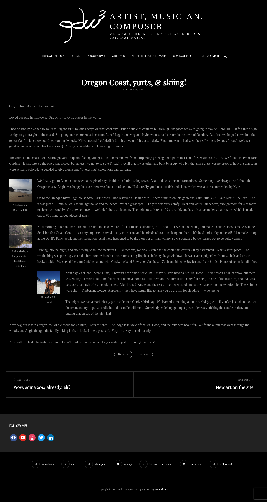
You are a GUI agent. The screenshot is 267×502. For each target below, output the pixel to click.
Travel (144, 354)
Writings (118, 56)
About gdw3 (96, 56)
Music (76, 56)
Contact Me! (182, 56)
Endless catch (208, 56)
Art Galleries (51, 56)
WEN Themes (162, 489)
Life (125, 354)
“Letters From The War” (149, 56)
